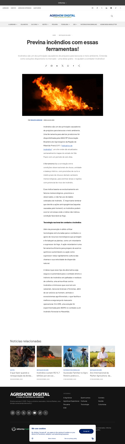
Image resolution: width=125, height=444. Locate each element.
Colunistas (24, 24)
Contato (13, 8)
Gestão (44, 24)
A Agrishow (12, 24)
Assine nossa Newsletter (108, 24)
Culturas (34, 24)
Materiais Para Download (89, 24)
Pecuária (55, 24)
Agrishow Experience (24, 8)
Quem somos (37, 8)
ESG (74, 24)
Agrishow (6, 8)
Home (54, 35)
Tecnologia (64, 24)
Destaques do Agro (64, 35)
